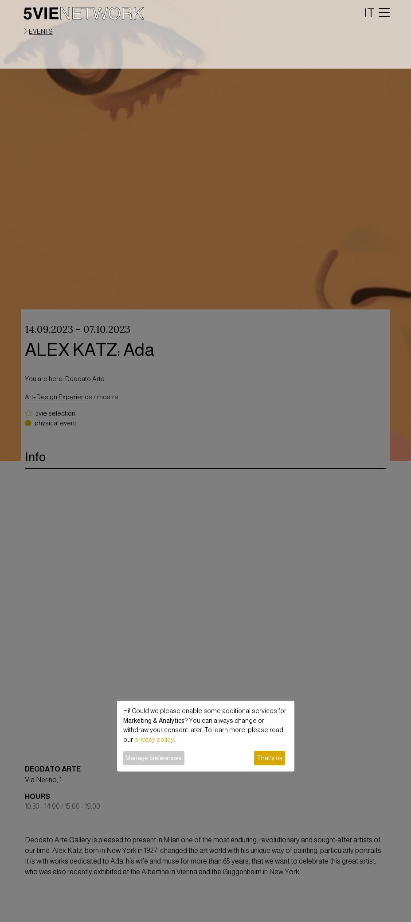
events (41, 31)
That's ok (269, 757)
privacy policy (154, 739)
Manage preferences (153, 757)
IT (369, 13)
